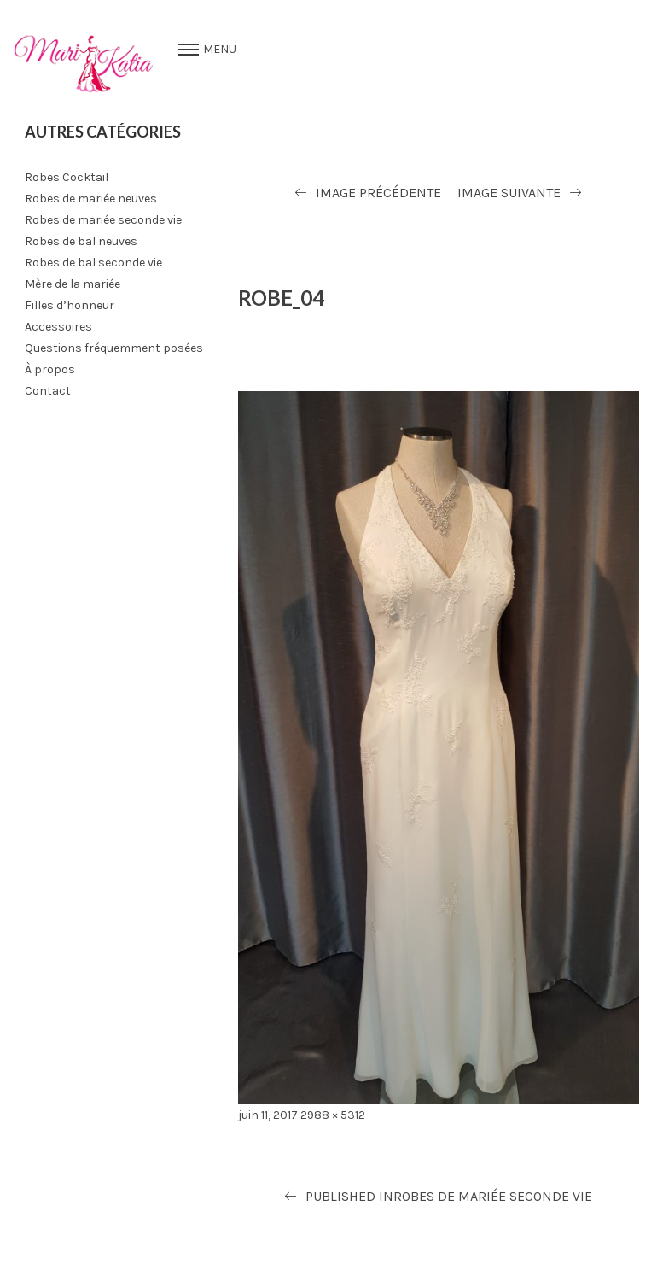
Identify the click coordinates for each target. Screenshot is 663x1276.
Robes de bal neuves (81, 241)
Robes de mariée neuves (91, 198)
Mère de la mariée (72, 284)
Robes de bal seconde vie (93, 262)
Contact (48, 390)
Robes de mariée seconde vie (103, 220)
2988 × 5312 (332, 1115)
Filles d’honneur (69, 305)
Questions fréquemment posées (114, 348)
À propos (50, 369)
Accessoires (58, 326)
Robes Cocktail (66, 177)
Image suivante (509, 192)
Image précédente (378, 192)
